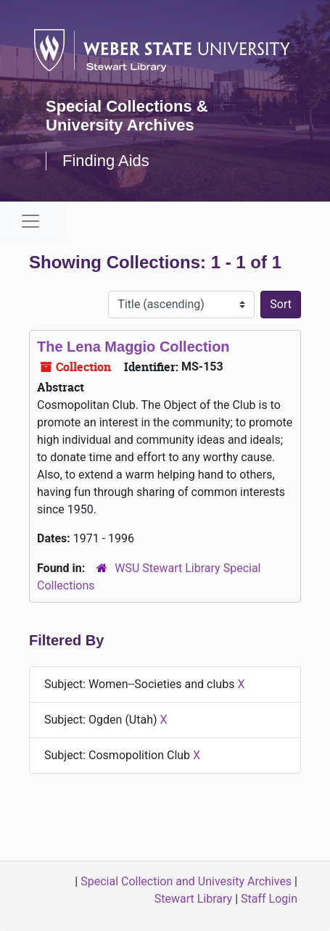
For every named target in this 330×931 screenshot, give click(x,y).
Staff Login (269, 899)
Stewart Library (193, 899)
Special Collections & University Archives (127, 115)
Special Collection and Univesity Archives (186, 881)
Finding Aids (105, 161)
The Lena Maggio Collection (133, 347)
